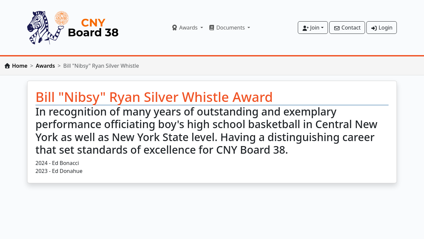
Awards (45, 65)
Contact (347, 27)
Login (382, 27)
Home (19, 65)
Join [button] (310, 27)
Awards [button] (185, 27)
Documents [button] (227, 27)
